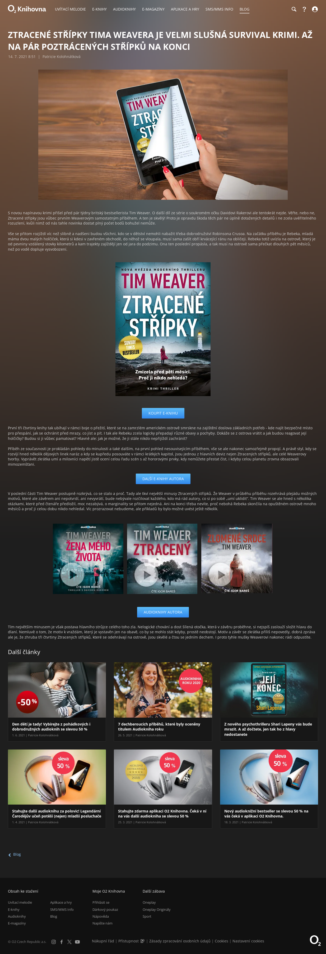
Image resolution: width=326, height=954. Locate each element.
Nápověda (100, 916)
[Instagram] (54, 942)
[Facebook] (62, 942)
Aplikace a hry (61, 902)
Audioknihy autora (163, 612)
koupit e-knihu (163, 413)
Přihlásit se (100, 902)
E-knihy (14, 909)
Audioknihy (17, 916)
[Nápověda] (304, 9)
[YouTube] (77, 942)
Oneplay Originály (157, 909)
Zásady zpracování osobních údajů (180, 940)
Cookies (221, 940)
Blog (17, 854)
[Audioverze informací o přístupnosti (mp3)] (143, 941)
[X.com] (69, 942)
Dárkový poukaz (105, 909)
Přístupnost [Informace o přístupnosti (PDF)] (128, 940)
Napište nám (102, 923)
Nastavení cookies (248, 940)
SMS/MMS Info (62, 909)
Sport (147, 916)
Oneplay (149, 902)
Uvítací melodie (20, 902)
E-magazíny (17, 923)
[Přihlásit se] (314, 9)
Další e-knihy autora (163, 478)
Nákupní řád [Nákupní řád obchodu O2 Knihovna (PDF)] (103, 940)
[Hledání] (293, 9)
